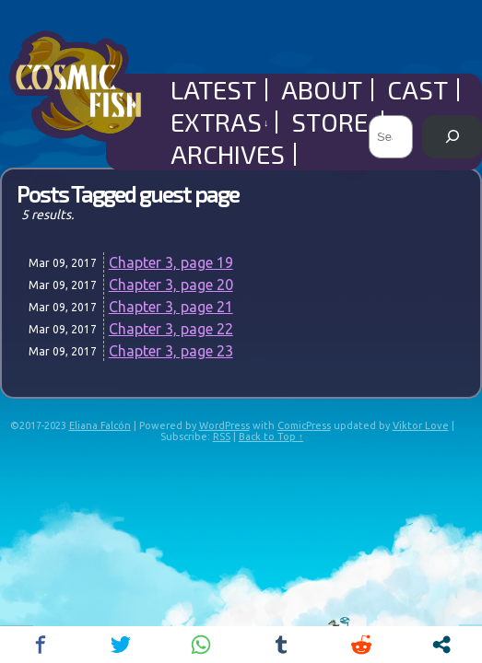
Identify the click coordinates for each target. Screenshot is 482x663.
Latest (213, 89)
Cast (417, 89)
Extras (219, 122)
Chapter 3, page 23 (171, 351)
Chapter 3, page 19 (171, 262)
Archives (227, 154)
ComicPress (304, 425)
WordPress (224, 425)
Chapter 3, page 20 (171, 284)
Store (333, 122)
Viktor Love (421, 425)
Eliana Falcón (100, 425)
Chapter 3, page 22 (171, 328)
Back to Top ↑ (271, 436)
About (321, 89)
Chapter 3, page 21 (171, 306)
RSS (221, 436)
